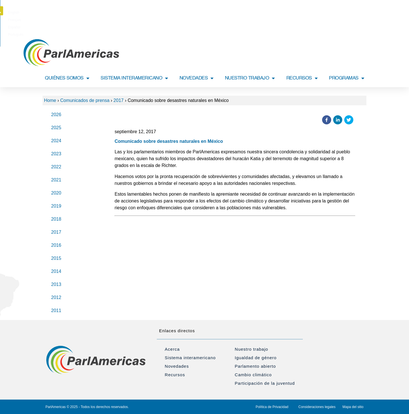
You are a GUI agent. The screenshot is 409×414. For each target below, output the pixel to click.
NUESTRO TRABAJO (250, 78)
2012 (56, 297)
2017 (119, 100)
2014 (56, 271)
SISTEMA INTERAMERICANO (134, 78)
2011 (56, 310)
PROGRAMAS (346, 78)
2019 (56, 206)
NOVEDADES (197, 78)
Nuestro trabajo (251, 349)
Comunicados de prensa (84, 100)
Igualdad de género (256, 357)
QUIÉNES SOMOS (67, 78)
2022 (56, 166)
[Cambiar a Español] (215, 12)
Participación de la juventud (265, 383)
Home (50, 100)
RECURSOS (302, 78)
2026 (56, 114)
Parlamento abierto (255, 366)
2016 (56, 245)
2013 (56, 284)
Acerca (172, 349)
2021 (56, 179)
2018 (56, 219)
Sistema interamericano (190, 357)
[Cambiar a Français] (196, 12)
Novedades (177, 366)
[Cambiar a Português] (234, 12)
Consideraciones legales (317, 407)
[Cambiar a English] (178, 12)
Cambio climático (253, 374)
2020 (56, 193)
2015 (56, 258)
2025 (56, 127)
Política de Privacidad (272, 407)
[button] (367, 10)
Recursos (175, 374)
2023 (56, 153)
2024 (56, 140)
